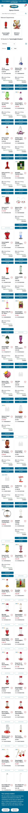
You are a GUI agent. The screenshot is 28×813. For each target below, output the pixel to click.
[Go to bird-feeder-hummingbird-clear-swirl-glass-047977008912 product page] (20, 711)
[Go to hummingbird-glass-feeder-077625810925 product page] (7, 73)
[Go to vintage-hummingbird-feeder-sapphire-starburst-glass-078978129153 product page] (20, 247)
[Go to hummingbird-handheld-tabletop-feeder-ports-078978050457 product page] (20, 317)
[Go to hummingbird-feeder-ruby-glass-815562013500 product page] (20, 687)
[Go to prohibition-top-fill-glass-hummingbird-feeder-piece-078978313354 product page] (7, 456)
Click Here (15, 2)
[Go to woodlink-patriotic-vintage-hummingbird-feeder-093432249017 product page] (20, 590)
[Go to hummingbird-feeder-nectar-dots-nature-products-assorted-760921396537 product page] (7, 491)
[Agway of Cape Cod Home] (14, 6)
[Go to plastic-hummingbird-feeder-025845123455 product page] (7, 282)
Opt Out (15, 810)
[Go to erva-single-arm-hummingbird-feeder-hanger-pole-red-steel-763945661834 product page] (20, 790)
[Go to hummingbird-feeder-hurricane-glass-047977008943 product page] (7, 687)
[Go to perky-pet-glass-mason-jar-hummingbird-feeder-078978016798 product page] (7, 212)
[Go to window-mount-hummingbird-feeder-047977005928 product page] (7, 736)
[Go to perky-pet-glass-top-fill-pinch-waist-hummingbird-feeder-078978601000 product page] (20, 663)
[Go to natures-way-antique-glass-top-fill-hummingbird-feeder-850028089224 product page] (20, 143)
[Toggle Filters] (26, 44)
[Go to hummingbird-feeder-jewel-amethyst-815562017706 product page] (20, 560)
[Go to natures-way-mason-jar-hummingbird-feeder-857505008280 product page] (20, 212)
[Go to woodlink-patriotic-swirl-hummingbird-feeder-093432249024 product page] (20, 177)
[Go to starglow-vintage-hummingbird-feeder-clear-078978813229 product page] (20, 525)
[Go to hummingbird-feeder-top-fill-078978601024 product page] (20, 108)
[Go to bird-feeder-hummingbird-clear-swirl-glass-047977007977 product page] (7, 711)
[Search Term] (14, 13)
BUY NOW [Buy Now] (7, 88)
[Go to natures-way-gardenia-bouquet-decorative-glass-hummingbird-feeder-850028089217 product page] (7, 421)
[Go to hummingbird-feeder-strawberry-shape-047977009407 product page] (7, 247)
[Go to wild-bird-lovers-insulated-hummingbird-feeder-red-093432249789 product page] (20, 386)
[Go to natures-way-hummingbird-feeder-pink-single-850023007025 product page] (7, 386)
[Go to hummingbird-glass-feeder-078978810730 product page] (20, 614)
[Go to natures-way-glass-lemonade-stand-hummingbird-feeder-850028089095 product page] (7, 317)
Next (15, 48)
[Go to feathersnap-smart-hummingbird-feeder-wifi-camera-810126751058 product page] (20, 491)
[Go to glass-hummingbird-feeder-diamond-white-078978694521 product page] (20, 351)
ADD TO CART (7, 85)
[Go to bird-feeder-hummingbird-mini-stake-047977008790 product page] (20, 736)
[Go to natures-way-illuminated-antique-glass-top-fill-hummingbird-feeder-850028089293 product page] (20, 73)
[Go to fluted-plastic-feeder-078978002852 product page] (7, 760)
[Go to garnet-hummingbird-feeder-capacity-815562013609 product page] (20, 638)
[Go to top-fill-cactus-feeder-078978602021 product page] (7, 108)
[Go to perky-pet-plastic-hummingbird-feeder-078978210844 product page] (7, 177)
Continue (5, 810)
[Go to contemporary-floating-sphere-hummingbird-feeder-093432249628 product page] (7, 525)
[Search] (26, 13)
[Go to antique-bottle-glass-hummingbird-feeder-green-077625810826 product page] (20, 282)
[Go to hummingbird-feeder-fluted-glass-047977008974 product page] (7, 638)
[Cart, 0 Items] (25, 6)
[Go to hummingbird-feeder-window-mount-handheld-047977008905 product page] (20, 760)
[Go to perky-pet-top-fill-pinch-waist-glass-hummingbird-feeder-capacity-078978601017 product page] (7, 663)
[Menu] (2, 6)
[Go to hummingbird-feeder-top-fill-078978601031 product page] (7, 590)
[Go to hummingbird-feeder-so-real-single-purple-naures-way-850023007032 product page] (20, 456)
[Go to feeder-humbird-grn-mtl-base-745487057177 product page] (7, 351)
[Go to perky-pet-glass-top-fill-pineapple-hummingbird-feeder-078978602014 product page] (7, 560)
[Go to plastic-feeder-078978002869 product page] (20, 421)
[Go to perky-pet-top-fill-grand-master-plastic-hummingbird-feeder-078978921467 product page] (7, 143)
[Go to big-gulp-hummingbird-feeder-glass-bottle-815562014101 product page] (7, 614)
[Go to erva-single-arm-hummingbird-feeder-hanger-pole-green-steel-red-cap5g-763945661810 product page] (7, 790)
